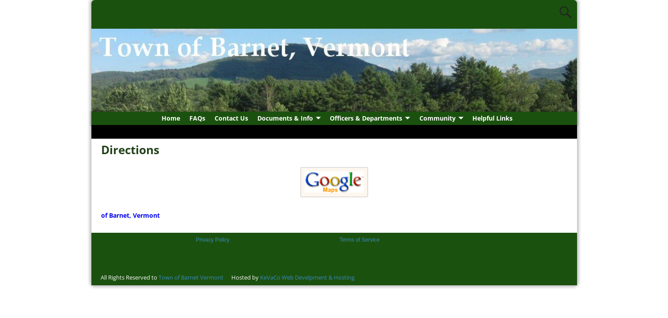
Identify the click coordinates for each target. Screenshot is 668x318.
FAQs (197, 118)
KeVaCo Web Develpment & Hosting (307, 277)
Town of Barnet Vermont (191, 277)
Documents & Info (285, 118)
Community (437, 118)
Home (171, 118)
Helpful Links (492, 118)
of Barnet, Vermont (130, 215)
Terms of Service (360, 240)
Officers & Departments (366, 118)
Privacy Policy (213, 240)
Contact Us (231, 118)
